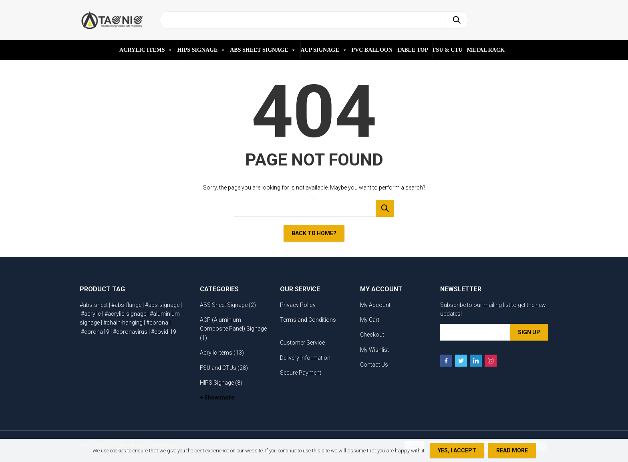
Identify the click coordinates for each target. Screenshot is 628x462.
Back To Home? (314, 233)
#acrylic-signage (125, 314)
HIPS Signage (217, 382)
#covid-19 (163, 332)
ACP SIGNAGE (323, 50)
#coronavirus (130, 332)
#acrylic (91, 314)
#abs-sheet (94, 305)
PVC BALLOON (372, 50)
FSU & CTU (448, 50)
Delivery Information (305, 358)
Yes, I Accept (457, 450)
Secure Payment (300, 372)
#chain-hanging (123, 322)
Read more (512, 450)
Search (456, 20)
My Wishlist (374, 350)
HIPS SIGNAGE (201, 50)
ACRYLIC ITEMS (146, 50)
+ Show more (217, 397)
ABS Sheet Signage (224, 305)
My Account (375, 305)
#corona (157, 322)
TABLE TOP (412, 50)
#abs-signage (162, 305)
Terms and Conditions (308, 320)
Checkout (372, 334)
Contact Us (374, 364)
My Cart (369, 320)
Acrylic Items (216, 352)
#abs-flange (126, 305)
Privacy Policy (298, 305)
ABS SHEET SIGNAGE (263, 50)
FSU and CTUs (218, 368)
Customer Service (302, 342)
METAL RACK (486, 50)
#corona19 (95, 332)
